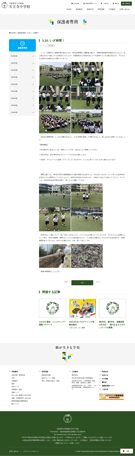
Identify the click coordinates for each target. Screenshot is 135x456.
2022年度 (14, 85)
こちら (54, 271)
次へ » (98, 282)
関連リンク (15, 392)
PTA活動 (75, 3)
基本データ (15, 387)
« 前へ (66, 282)
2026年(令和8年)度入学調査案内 (82, 378)
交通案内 (126, 3)
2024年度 (14, 70)
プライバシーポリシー (31, 451)
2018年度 (14, 114)
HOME (69, 9)
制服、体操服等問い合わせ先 (21, 398)
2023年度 (14, 78)
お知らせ (105, 375)
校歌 (13, 384)
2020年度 (14, 99)
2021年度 (14, 92)
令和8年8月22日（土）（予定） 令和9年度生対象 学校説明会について (84, 387)
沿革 (13, 378)
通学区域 (75, 375)
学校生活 (90, 9)
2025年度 (14, 63)
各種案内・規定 (17, 389)
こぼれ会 (104, 3)
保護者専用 (22, 33)
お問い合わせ (125, 9)
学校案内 (79, 9)
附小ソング (15, 404)
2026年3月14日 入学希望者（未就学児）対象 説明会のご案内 (83, 382)
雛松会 (116, 3)
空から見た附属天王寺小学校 (21, 395)
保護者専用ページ (90, 3)
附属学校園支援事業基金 (20, 401)
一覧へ (82, 283)
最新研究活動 (46, 375)
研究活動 (101, 9)
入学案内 (112, 9)
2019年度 (14, 106)
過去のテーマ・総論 (48, 378)
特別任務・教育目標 (18, 375)
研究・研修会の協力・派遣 (50, 381)
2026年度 (14, 56)
